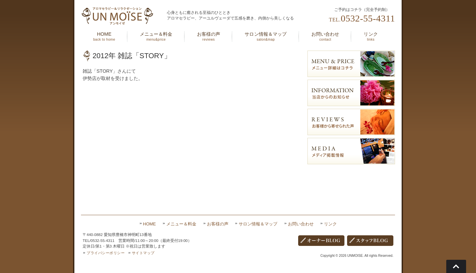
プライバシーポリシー (106, 253)
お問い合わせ (301, 223)
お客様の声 (217, 223)
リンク (330, 223)
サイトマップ (143, 253)
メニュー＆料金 (181, 223)
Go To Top (456, 266)
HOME (149, 223)
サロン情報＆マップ (258, 223)
